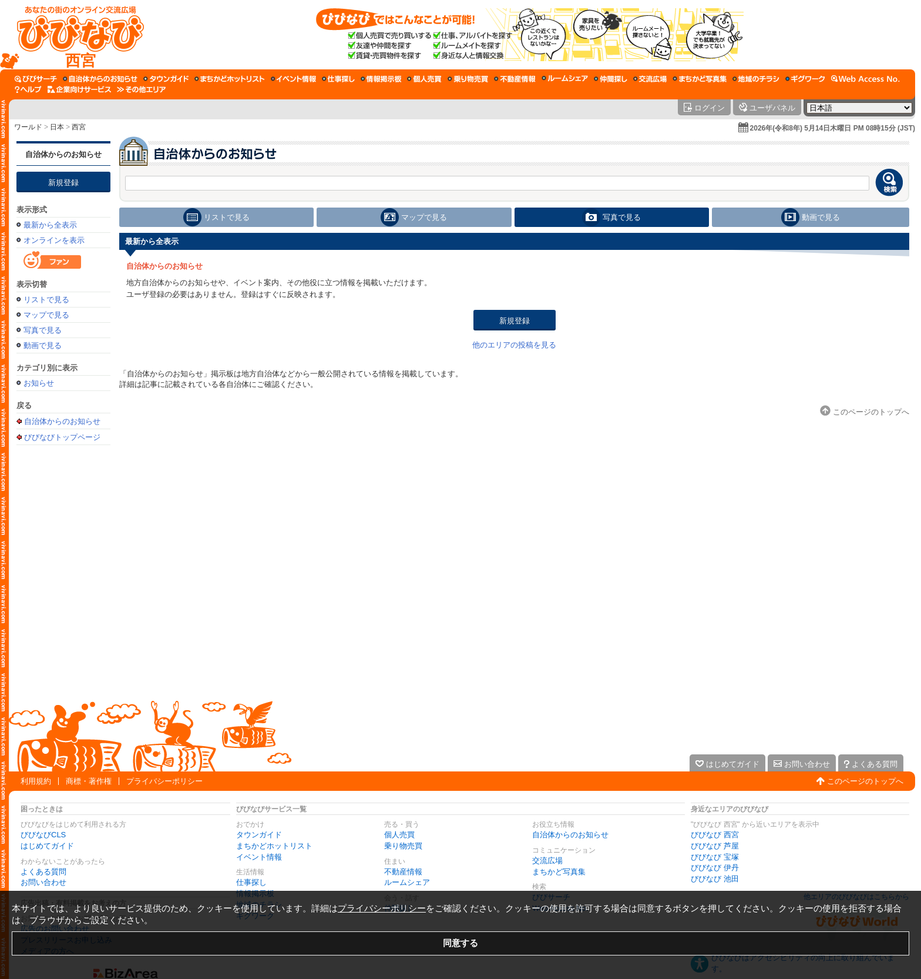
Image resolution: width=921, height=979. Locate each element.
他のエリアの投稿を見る (514, 344)
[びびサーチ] (36, 78)
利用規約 (36, 781)
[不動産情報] (515, 78)
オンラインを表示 (54, 240)
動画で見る (42, 345)
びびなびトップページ (62, 437)
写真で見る (42, 330)
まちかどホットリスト (274, 845)
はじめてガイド (47, 845)
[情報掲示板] (381, 78)
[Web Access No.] (865, 78)
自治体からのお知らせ (63, 154)
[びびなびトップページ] (75, 34)
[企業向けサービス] (79, 89)
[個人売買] (424, 78)
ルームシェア (407, 882)
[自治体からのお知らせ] (100, 78)
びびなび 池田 (715, 878)
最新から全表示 (50, 225)
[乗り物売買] (468, 78)
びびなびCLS (43, 834)
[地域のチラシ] (755, 78)
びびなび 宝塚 (715, 857)
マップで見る (46, 315)
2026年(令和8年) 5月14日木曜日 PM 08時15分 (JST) (832, 128)
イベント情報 (259, 857)
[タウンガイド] (166, 78)
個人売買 (399, 834)
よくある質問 (43, 871)
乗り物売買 (403, 845)
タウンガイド (259, 834)
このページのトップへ (865, 781)
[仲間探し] (610, 78)
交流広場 (547, 860)
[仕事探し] (338, 78)
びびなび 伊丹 (715, 867)
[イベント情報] (293, 78)
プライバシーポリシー (164, 781)
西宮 (79, 127)
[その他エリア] (141, 89)
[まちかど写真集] (700, 78)
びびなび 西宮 (715, 834)
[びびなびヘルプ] (28, 89)
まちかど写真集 (559, 871)
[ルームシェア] (565, 78)
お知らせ (38, 383)
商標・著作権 (89, 781)
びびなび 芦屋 (715, 845)
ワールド (28, 127)
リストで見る (46, 299)
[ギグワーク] (805, 78)
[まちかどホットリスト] (229, 78)
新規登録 (63, 182)
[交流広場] (650, 78)
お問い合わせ (43, 882)
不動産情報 (403, 871)
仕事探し (251, 882)
